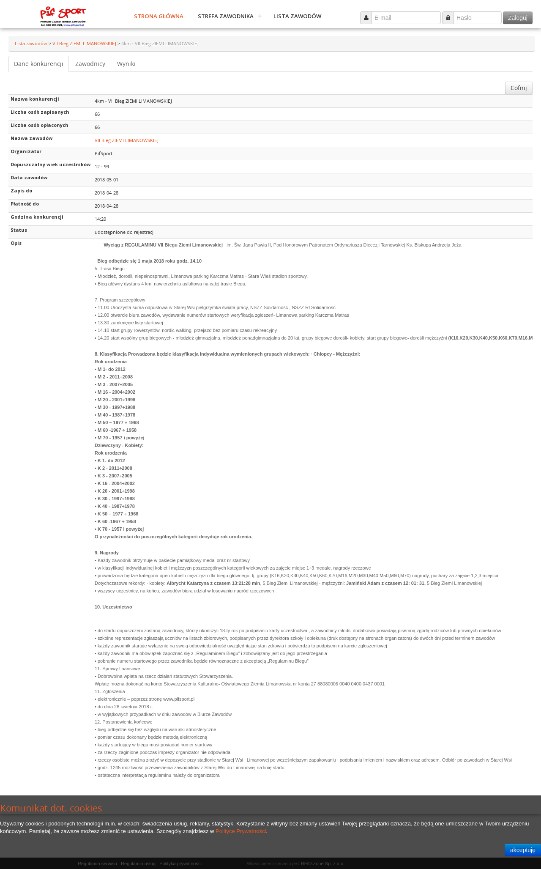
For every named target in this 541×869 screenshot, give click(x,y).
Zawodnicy (90, 64)
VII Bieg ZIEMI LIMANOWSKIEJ (84, 43)
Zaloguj (517, 17)
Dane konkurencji (38, 64)
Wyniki (126, 64)
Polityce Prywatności (241, 831)
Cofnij (519, 88)
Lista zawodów (297, 16)
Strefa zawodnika (226, 16)
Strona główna (158, 16)
